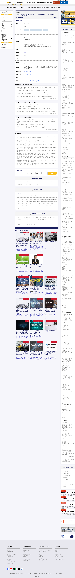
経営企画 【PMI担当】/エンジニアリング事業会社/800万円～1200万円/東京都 (30, 124)
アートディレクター (65, 409)
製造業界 (25, 556)
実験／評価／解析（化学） (66, 434)
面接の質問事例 (10, 556)
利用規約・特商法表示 (32, 573)
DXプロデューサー (65, 324)
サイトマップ (55, 573)
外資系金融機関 (26, 181)
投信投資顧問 (65, 68)
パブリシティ (57, 555)
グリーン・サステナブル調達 (66, 451)
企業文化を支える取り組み (60, 552)
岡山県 (44, 203)
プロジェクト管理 (66, 342)
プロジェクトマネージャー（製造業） (68, 453)
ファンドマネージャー (65, 69)
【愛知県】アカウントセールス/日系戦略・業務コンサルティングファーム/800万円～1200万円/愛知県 (35, 119)
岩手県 (27, 199)
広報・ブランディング (65, 416)
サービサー (63, 151)
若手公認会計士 (26, 558)
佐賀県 (35, 205)
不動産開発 (63, 84)
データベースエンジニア (66, 386)
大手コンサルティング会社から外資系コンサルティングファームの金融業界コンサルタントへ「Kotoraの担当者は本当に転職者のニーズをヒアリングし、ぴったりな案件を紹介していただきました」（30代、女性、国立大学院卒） (36, 157)
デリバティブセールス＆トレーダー (67, 116)
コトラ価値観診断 (42, 551)
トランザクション (20, 224)
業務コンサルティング (67, 177)
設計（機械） (64, 441)
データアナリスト (65, 400)
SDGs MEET (41, 560)
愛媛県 (27, 205)
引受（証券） (64, 140)
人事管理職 (63, 286)
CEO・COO (64, 305)
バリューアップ (31, 217)
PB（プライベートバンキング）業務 (68, 131)
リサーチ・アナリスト (65, 117)
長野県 (27, 201)
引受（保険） (64, 105)
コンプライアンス (65, 297)
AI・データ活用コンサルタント (67, 192)
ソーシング (36, 219)
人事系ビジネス (66, 284)
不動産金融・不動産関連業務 (68, 77)
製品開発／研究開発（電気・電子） (67, 424)
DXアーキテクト (64, 326)
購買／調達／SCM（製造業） (66, 449)
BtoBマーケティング (65, 269)
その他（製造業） (65, 454)
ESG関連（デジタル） (67, 329)
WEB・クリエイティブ (67, 363)
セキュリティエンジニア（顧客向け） (68, 391)
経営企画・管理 (66, 335)
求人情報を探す (13, 7)
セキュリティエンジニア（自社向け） (68, 300)
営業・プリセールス (66, 346)
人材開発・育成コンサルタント (67, 198)
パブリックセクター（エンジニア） (67, 319)
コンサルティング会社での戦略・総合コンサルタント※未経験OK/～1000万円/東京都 (32, 90)
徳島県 (19, 205)
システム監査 (64, 295)
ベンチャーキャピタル (65, 66)
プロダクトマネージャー (66, 280)
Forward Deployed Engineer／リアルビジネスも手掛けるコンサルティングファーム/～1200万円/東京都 (35, 109)
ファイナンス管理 (66, 253)
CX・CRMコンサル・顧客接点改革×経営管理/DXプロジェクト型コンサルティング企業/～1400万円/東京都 (36, 111)
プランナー (63, 411)
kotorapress (41, 558)
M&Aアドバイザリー (65, 208)
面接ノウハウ (9, 555)
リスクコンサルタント (65, 213)
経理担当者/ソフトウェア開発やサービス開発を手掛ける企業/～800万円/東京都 (31, 126)
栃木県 (51, 199)
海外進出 (64, 307)
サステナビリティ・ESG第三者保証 (67, 169)
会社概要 (56, 550)
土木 (62, 90)
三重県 (51, 201)
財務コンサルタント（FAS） (66, 201)
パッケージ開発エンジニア (66, 375)
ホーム (8, 550)
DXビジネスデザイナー (65, 325)
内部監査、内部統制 (65, 294)
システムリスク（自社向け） (66, 299)
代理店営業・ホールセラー (66, 107)
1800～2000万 (4, 35)
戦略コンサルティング (67, 173)
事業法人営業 (64, 130)
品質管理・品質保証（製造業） (67, 450)
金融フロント (65, 127)
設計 (63, 438)
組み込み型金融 (64, 147)
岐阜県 (43, 201)
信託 (62, 137)
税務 (62, 261)
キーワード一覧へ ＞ (36, 227)
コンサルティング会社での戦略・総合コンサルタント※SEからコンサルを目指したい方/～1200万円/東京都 (36, 94)
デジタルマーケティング (66, 367)
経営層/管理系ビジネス (27, 554)
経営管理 (64, 304)
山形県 (39, 199)
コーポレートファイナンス (22, 217)
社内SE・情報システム (67, 356)
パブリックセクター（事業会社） (67, 241)
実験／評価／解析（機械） (66, 433)
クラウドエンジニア (65, 384)
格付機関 (63, 152)
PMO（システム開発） (65, 344)
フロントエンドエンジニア (66, 377)
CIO (62, 337)
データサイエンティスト (66, 398)
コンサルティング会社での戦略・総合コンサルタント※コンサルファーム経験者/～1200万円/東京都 (34, 96)
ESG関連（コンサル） (67, 165)
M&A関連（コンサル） (67, 207)
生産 (63, 445)
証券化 (45, 217)
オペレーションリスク (65, 98)
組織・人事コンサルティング (68, 194)
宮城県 (31, 199)
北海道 (19, 199)
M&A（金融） (64, 49)
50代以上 (3, 20)
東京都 (25, 52)
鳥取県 (36, 203)
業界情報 (9, 559)
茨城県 (47, 199)
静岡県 (47, 201)
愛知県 (36, 195)
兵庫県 (55, 201)
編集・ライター (64, 413)
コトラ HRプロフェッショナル (45, 550)
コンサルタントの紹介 (11, 554)
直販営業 (63, 108)
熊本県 (43, 205)
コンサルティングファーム (28, 74)
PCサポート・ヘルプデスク (66, 360)
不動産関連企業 (20, 184)
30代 (35, 80)
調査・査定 (63, 106)
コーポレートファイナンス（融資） (67, 122)
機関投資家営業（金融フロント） (67, 133)
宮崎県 (51, 205)
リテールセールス (65, 132)
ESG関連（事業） (66, 247)
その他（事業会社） (65, 282)
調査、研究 (63, 226)
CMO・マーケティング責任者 (66, 270)
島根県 (40, 203)
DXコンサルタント (65, 191)
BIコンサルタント (64, 189)
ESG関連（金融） (66, 41)
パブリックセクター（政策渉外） (67, 244)
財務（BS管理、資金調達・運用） (67, 259)
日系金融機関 (19, 181)
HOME (8, 7)
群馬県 (55, 199)
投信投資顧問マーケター (66, 75)
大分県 (47, 205)
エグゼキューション (29, 219)
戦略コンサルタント (21, 7)
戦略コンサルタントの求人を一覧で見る (49, 98)
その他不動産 (64, 91)
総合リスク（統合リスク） (66, 95)
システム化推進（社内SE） (66, 359)
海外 (27, 208)
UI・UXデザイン (64, 371)
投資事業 (64, 59)
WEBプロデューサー (65, 366)
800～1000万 (3, 29)
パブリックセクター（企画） (68, 239)
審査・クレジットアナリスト (66, 125)
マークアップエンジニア (66, 365)
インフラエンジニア (65, 388)
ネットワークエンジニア (66, 389)
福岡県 (44, 195)
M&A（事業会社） (65, 281)
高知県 (31, 205)
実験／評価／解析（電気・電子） (67, 432)
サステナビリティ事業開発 (66, 251)
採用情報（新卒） (58, 558)
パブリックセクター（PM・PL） (67, 318)
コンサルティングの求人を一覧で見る (50, 129)
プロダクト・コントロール (66, 260)
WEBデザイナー (64, 368)
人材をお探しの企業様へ (61, 0)
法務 (62, 296)
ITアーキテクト (64, 190)
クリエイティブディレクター (66, 410)
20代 (32, 80)
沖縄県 (24, 208)
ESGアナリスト (64, 44)
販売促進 (63, 417)
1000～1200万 (4, 30)
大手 (37, 80)
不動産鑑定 (63, 83)
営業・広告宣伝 (66, 406)
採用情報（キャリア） (59, 556)
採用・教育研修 (64, 288)
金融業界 (25, 551)
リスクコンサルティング (67, 211)
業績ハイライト (58, 554)
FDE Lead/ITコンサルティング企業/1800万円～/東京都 (26, 106)
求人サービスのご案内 (11, 552)
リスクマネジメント (66, 93)
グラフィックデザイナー (66, 408)
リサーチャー (64, 229)
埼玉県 (28, 195)
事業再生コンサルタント (66, 182)
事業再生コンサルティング (68, 180)
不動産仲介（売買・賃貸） (66, 89)
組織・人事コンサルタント (66, 196)
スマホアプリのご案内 (11, 561)
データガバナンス (65, 399)
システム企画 (64, 340)
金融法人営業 (64, 129)
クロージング (36, 224)
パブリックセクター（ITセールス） (67, 320)
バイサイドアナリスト (65, 71)
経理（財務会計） (65, 257)
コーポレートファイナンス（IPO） (67, 54)
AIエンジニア (64, 327)
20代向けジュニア (26, 559)
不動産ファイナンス (65, 78)
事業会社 (37, 184)
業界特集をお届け (26, 550)
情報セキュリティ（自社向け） (67, 298)
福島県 (43, 199)
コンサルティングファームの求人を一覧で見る (48, 113)
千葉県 (32, 195)
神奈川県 (23, 195)
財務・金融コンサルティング (68, 200)
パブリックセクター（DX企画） (67, 317)
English (66, 0)
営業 (62, 412)
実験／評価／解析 (66, 430)
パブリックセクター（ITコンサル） (67, 163)
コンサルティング (27, 80)
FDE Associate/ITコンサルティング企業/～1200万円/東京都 (27, 104)
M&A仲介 (63, 209)
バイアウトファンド (39, 217)
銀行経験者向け (26, 560)
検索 (52, 173)
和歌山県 (31, 203)
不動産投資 (42, 219)
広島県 (48, 203)
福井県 (39, 201)
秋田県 (35, 199)
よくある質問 (9, 560)
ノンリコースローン (28, 224)
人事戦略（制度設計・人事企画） (67, 287)
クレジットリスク (65, 96)
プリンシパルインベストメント (67, 60)
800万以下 (3, 28)
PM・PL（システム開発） (66, 343)
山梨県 (19, 201)
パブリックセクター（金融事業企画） (68, 37)
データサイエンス (66, 397)
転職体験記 (9, 558)
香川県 (23, 205)
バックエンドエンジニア (66, 378)
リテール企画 (64, 141)
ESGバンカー (64, 45)
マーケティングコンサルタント (67, 221)
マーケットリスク (65, 97)
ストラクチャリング (20, 219)
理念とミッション (58, 551)
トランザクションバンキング (66, 124)
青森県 (23, 199)
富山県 (31, 201)
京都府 (19, 203)
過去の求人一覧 (10, 563)
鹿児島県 (19, 208)
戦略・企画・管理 (66, 264)
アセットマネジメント (65, 80)
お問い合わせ (12, 573)
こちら (6, 47)
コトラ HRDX (41, 555)
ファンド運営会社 (50, 181)
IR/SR (63, 267)
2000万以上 (3, 36)
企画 (62, 271)
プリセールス (64, 350)
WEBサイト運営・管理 (65, 361)
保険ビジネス (65, 100)
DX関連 (64, 322)
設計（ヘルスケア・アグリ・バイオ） (68, 443)
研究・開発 (65, 422)
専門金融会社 (43, 181)
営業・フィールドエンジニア (68, 456)
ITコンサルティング (66, 184)
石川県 (35, 201)
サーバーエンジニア (65, 390)
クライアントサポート (65, 279)
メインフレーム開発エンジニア (67, 376)
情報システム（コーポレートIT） (67, 358)
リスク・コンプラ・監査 (67, 292)
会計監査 (63, 262)
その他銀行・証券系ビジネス (68, 135)
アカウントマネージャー (66, 351)
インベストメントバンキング (68, 47)
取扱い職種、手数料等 (42, 573)
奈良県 (27, 203)
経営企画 (63, 266)
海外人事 (63, 290)
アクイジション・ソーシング (66, 79)
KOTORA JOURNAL (43, 559)
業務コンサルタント (65, 178)
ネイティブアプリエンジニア (66, 385)
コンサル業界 (25, 552)
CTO (62, 336)
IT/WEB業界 (25, 555)
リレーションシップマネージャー (67, 123)
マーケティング (64, 268)
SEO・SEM (64, 370)
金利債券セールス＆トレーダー (67, 115)
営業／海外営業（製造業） (66, 461)
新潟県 (23, 201)
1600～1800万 (4, 34)
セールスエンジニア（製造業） (67, 458)
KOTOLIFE (41, 556)
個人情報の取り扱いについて (21, 573)
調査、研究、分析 (66, 224)
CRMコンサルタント (65, 188)
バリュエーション (51, 217)
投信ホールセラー (65, 70)
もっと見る (54, 166)
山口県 (52, 203)
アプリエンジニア (65, 395)
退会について (61, 573)
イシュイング (64, 146)
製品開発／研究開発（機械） (66, 425)
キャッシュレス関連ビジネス (68, 143)
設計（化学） (64, 442)
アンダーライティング (49, 219)
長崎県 (39, 205)
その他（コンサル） (66, 231)
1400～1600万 (4, 33)
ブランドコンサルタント (66, 222)
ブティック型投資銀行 (35, 181)
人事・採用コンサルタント (66, 197)
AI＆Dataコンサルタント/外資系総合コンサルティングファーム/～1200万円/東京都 (31, 127)
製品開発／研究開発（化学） (66, 426)
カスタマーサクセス (65, 354)
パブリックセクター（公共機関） (67, 245)
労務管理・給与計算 (65, 289)
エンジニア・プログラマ (67, 373)
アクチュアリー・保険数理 (66, 102)
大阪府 (40, 195)
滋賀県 (23, 203)
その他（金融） (66, 149)
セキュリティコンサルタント (66, 216)
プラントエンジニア (65, 452)
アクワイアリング (65, 145)
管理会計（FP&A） (65, 258)
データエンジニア (65, 387)
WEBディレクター (65, 369)
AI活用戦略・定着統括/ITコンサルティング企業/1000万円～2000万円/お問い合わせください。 (33, 108)
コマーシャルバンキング (67, 121)
